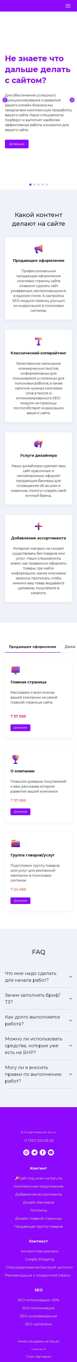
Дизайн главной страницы (38, 1218)
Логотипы (38, 1210)
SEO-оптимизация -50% (38, 1300)
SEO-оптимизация (38, 1308)
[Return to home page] (16, 6)
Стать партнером (38, 1356)
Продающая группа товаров (38, 1226)
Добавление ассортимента (38, 1194)
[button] (17, 144)
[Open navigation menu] (68, 6)
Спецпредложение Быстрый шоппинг (39, 1267)
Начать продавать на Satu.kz (38, 1341)
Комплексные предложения (38, 1186)
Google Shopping (39, 1259)
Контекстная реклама (39, 1251)
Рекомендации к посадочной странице (39, 1275)
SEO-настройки (38, 1324)
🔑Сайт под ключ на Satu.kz (38, 1178)
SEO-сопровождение (38, 1316)
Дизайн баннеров (38, 1202)
